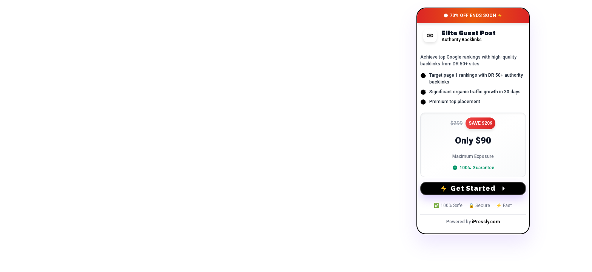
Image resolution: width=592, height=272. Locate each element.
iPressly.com (486, 221)
